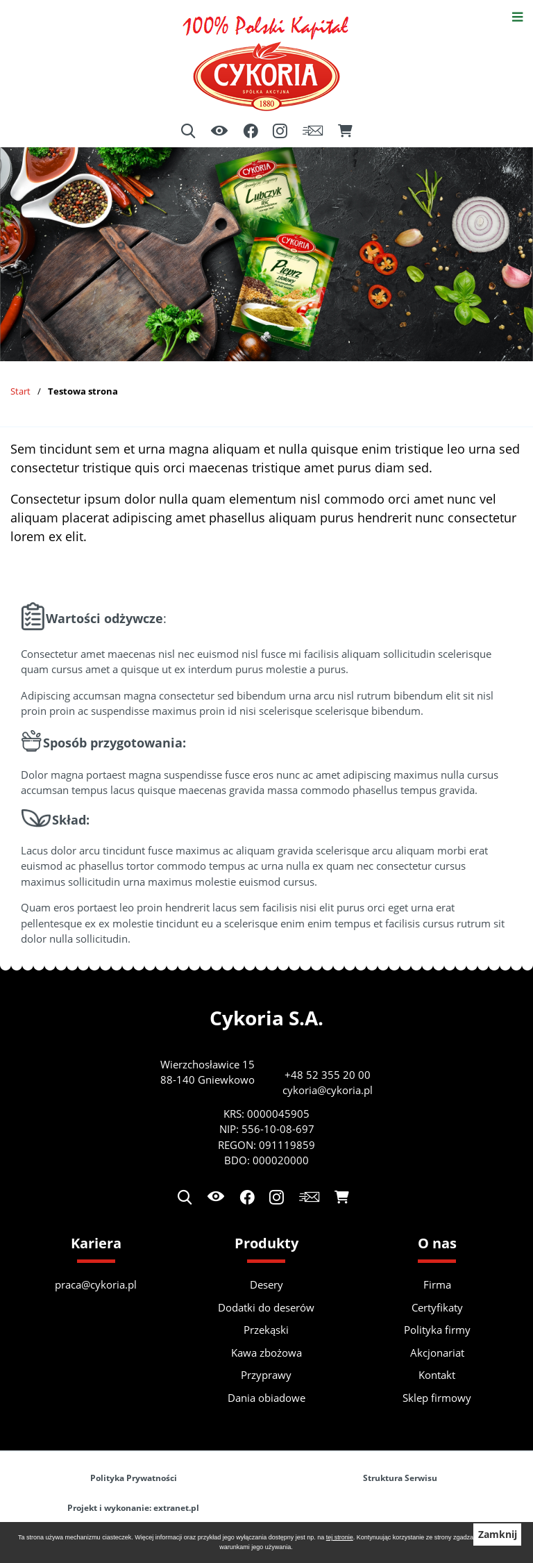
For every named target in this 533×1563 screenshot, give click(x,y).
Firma (437, 1284)
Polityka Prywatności (133, 1478)
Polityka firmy (437, 1330)
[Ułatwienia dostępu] (219, 132)
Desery (266, 1284)
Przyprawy (266, 1375)
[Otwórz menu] (517, 15)
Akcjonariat (437, 1352)
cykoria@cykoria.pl (327, 1090)
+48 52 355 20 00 (328, 1075)
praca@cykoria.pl (96, 1284)
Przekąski (266, 1330)
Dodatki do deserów (266, 1307)
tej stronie (339, 1537)
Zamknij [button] (497, 1534)
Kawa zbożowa (266, 1352)
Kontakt (436, 1375)
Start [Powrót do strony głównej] (20, 391)
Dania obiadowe (266, 1398)
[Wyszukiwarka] (188, 131)
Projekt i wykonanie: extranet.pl (133, 1508)
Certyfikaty (437, 1307)
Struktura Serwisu (400, 1478)
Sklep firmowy (437, 1398)
